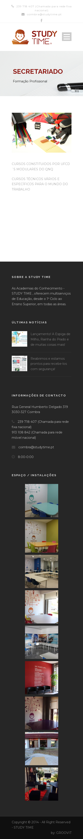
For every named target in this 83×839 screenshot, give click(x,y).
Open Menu (66, 36)
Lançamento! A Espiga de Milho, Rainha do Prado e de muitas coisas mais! (50, 339)
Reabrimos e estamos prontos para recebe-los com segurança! (49, 364)
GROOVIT (63, 833)
